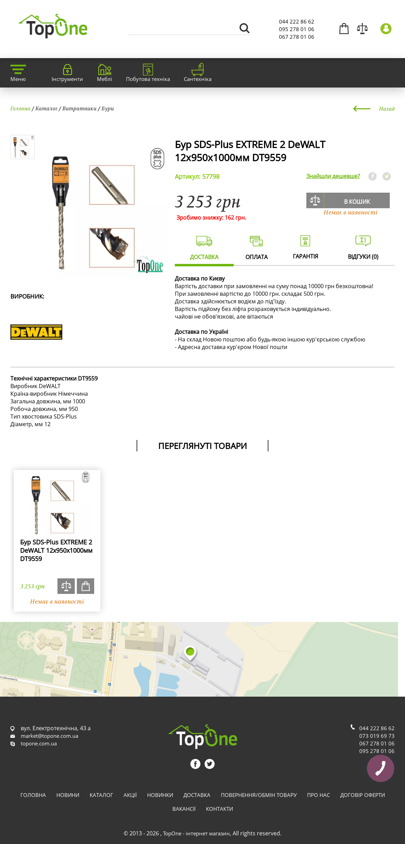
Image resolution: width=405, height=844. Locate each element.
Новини (67, 794)
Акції (130, 794)
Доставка (196, 794)
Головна (20, 108)
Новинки (160, 794)
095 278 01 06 (296, 29)
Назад (387, 108)
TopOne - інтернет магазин (196, 833)
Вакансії (184, 808)
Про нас (318, 794)
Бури (107, 108)
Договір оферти (362, 794)
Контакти (219, 808)
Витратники (79, 108)
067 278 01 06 (296, 36)
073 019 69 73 (377, 735)
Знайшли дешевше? (333, 176)
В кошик (357, 201)
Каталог (46, 108)
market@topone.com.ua (49, 735)
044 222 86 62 (296, 21)
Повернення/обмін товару (259, 794)
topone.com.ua (39, 743)
